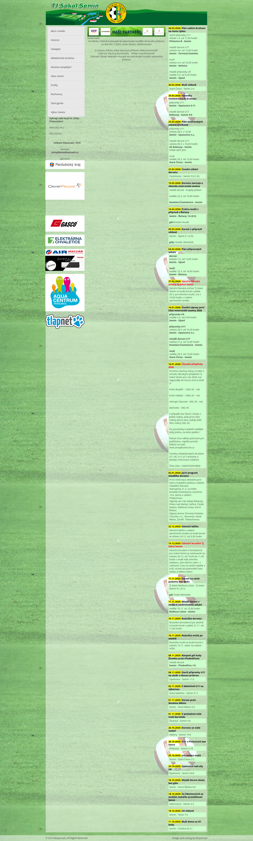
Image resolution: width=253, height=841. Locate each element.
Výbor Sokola (58, 112)
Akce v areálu (58, 31)
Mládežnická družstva (62, 58)
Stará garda (57, 103)
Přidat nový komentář (143, 53)
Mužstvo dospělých (61, 67)
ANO (51, 127)
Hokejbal (55, 49)
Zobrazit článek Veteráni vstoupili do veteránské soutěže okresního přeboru (126, 58)
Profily (54, 85)
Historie (55, 40)
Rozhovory (56, 94)
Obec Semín (57, 76)
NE (50, 133)
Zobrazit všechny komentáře (113, 53)
